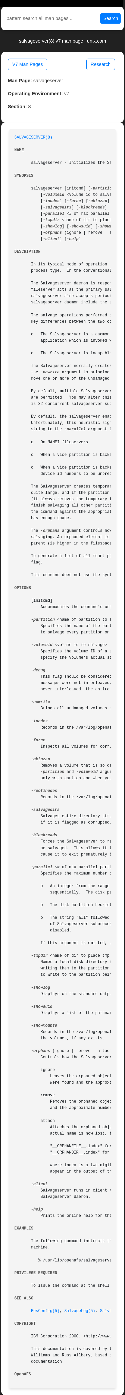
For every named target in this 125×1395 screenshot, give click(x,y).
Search (110, 18)
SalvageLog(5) (79, 1311)
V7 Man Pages (27, 64)
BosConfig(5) (45, 1311)
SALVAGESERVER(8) (33, 137)
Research (101, 64)
